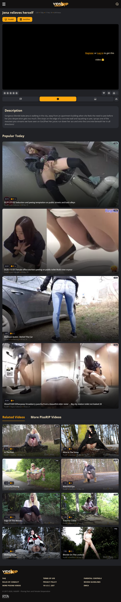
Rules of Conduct (10, 582)
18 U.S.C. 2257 (48, 585)
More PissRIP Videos (46, 417)
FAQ (4, 578)
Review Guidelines (92, 582)
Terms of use (49, 578)
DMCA (86, 585)
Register (89, 53)
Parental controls (93, 578)
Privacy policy (50, 582)
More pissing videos (11, 585)
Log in (100, 53)
